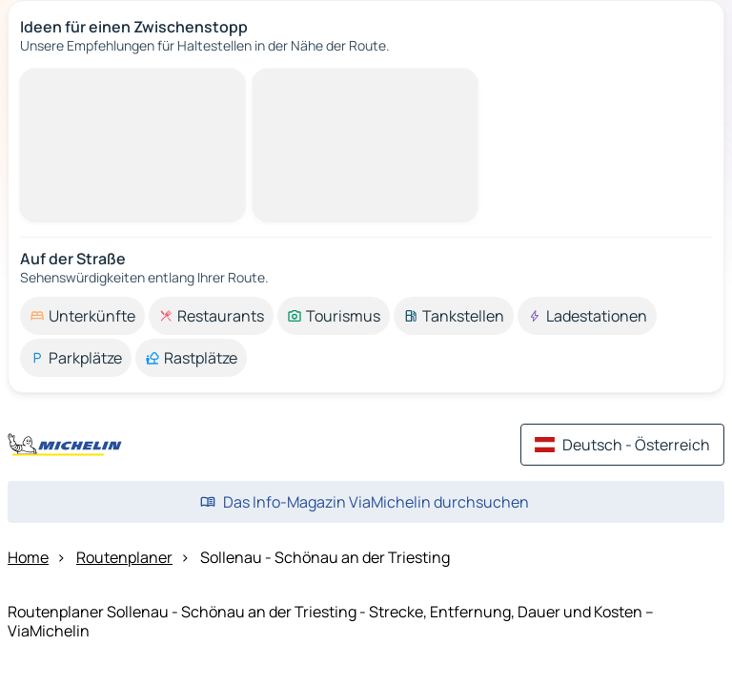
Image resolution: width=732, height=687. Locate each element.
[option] (82, 316)
